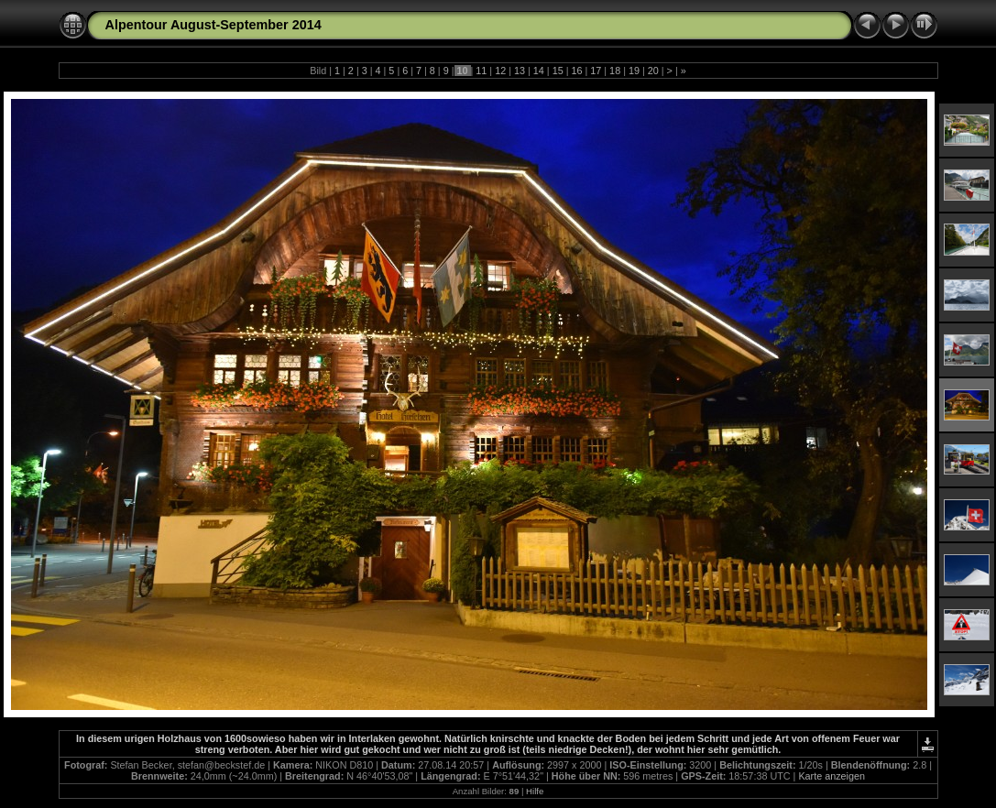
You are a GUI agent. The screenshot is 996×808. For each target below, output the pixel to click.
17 (595, 70)
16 (576, 70)
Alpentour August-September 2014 (213, 24)
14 (539, 70)
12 (500, 70)
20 (653, 70)
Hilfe (534, 791)
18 (615, 70)
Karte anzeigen (831, 775)
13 (519, 70)
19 (634, 70)
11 (481, 70)
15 (558, 70)
